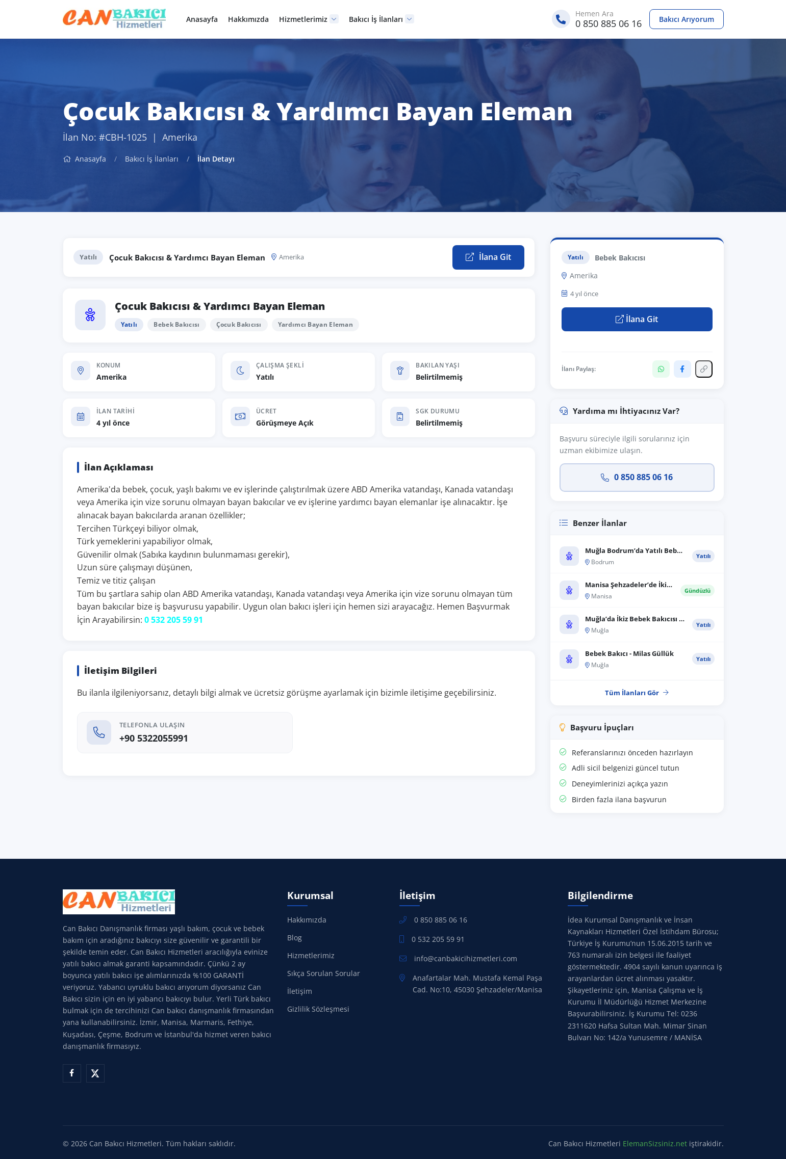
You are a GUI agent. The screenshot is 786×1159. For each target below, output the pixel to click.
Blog (294, 937)
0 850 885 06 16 (637, 477)
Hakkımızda (248, 19)
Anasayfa (202, 19)
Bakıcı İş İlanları (381, 19)
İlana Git (488, 256)
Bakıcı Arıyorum (686, 19)
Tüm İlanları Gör (637, 692)
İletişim (299, 991)
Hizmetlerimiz (309, 19)
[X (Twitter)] (95, 1073)
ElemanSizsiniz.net (655, 1143)
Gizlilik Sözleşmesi (318, 1009)
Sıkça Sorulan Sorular (323, 973)
